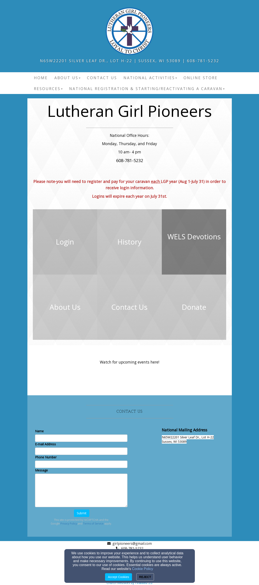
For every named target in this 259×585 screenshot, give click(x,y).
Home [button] (41, 77)
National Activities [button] (150, 77)
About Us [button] (67, 77)
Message (41, 470)
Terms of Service (93, 523)
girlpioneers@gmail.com (132, 543)
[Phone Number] (81, 464)
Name (39, 431)
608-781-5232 (132, 548)
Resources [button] (48, 88)
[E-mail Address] (81, 451)
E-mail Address (45, 444)
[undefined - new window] (194, 242)
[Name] (81, 438)
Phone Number (46, 457)
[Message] (81, 490)
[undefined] (65, 242)
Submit (82, 513)
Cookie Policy (142, 569)
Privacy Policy (68, 523)
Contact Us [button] (102, 77)
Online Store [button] (201, 77)
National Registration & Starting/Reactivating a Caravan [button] (147, 88)
